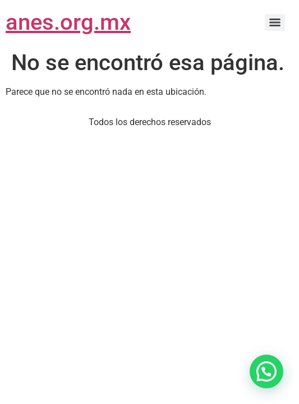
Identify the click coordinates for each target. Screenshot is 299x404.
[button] (266, 371)
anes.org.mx (68, 22)
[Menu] (275, 22)
